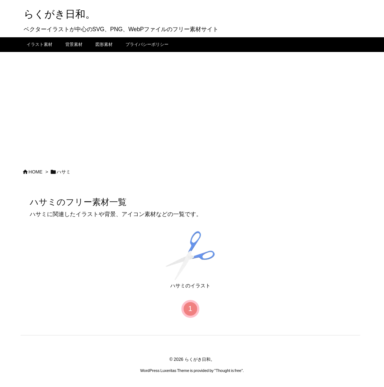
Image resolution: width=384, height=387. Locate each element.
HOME (36, 172)
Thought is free (228, 370)
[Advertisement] (192, 106)
